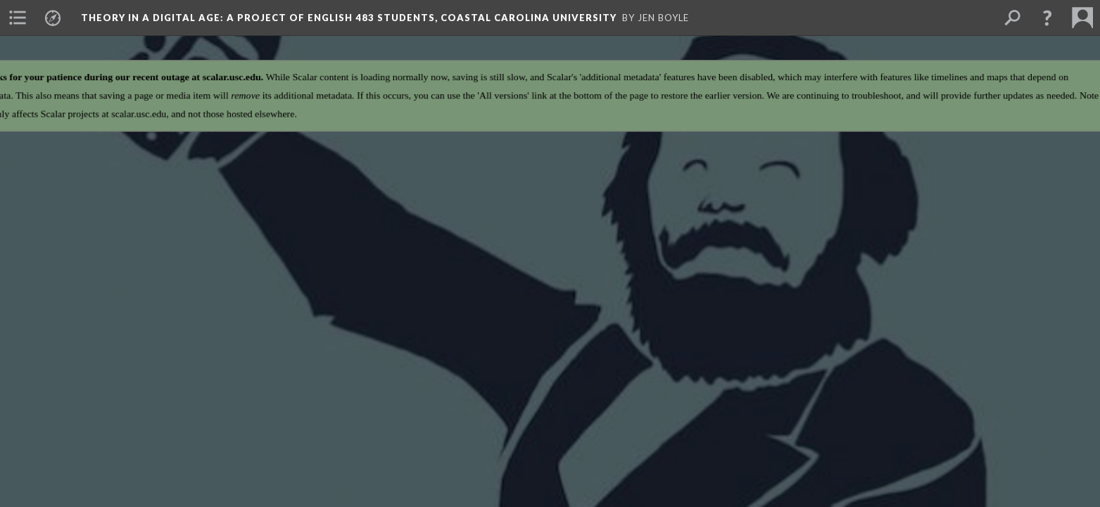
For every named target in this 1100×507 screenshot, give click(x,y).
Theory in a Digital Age (349, 17)
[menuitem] (17, 17)
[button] (1047, 17)
